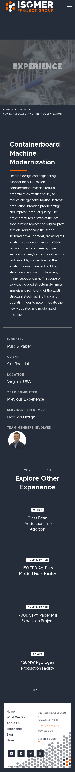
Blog (10, 735)
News (10, 740)
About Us (13, 723)
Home (7, 109)
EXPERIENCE (22, 109)
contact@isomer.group (48, 725)
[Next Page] (37, 690)
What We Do (16, 717)
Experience (14, 729)
